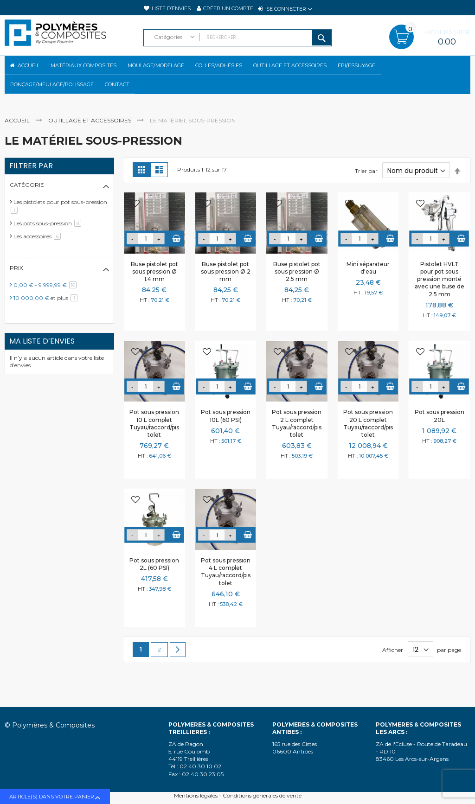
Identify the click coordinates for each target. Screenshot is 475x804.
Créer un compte (228, 8)
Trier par (366, 186)
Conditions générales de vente (262, 795)
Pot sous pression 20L (439, 431)
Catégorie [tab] (27, 200)
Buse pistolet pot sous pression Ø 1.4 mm (154, 287)
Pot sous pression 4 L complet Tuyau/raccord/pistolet (225, 587)
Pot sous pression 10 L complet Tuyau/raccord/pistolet (154, 439)
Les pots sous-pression (48, 239)
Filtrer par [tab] (31, 182)
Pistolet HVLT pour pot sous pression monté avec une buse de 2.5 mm (439, 294)
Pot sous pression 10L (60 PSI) (225, 431)
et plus (47, 313)
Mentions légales (196, 795)
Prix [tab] (16, 283)
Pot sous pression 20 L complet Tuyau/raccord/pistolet (368, 439)
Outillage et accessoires (90, 136)
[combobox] (238, 38)
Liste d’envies (171, 8)
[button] (135, 220)
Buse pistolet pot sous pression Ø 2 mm (225, 287)
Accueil (18, 136)
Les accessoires (38, 252)
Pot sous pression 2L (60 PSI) (154, 580)
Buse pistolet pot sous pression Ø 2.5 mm (297, 287)
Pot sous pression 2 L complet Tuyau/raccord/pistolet (296, 439)
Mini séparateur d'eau (368, 283)
